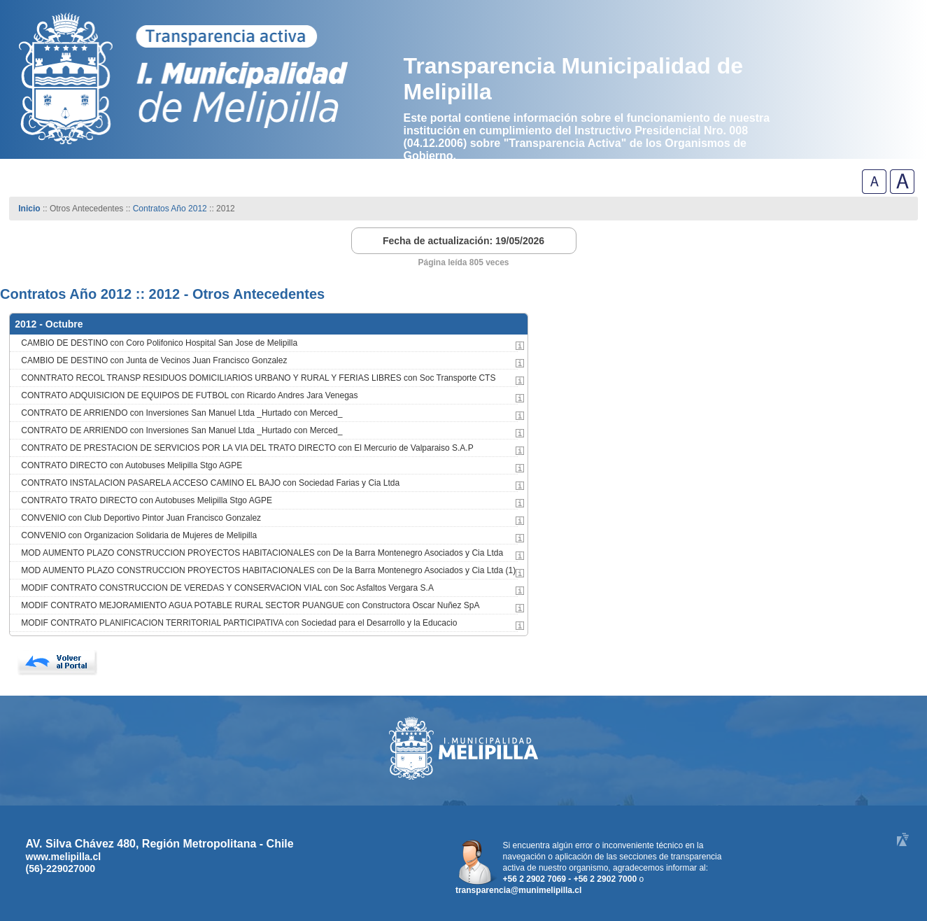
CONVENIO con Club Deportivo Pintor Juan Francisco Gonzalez (141, 518)
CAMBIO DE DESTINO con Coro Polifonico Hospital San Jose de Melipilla (159, 343)
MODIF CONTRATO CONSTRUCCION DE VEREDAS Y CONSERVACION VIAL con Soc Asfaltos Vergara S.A (227, 588)
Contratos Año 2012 (170, 208)
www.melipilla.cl (63, 856)
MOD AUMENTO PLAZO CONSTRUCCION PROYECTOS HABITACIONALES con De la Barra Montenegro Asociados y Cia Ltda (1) (268, 570)
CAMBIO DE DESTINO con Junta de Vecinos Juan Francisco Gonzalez (154, 360)
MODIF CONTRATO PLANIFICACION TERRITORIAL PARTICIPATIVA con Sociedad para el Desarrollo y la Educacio (239, 623)
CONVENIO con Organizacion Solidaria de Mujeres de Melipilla (139, 535)
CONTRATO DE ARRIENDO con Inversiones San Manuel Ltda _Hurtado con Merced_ (181, 413)
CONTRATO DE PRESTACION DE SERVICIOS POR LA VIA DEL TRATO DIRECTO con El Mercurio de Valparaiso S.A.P (247, 448)
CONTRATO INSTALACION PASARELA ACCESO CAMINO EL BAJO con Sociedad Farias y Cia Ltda (210, 483)
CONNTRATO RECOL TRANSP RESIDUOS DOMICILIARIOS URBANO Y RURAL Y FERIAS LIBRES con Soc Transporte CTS (258, 378)
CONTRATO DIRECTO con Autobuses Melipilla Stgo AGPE (131, 465)
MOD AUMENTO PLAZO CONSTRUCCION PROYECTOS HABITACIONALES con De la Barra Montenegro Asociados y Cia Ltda (262, 553)
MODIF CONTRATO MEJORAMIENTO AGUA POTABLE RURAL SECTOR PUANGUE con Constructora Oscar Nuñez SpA (250, 605)
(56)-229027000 (61, 868)
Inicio (29, 208)
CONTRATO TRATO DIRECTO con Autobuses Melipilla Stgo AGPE (146, 500)
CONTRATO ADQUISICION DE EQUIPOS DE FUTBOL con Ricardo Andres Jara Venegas (189, 395)
